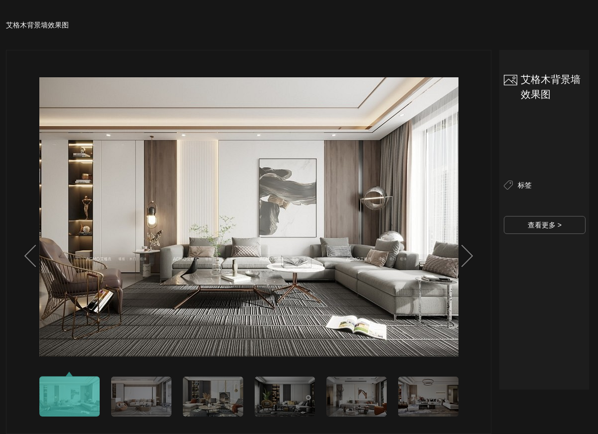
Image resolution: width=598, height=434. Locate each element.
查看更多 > (545, 225)
